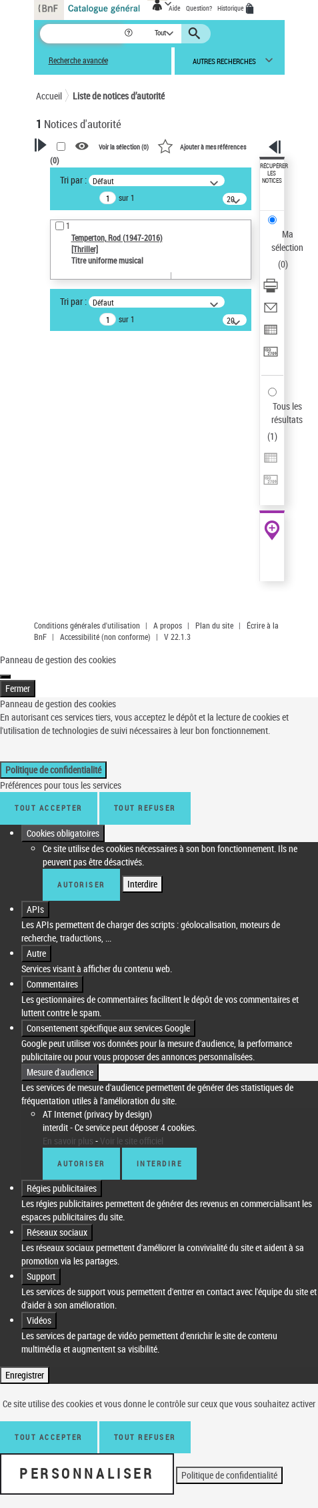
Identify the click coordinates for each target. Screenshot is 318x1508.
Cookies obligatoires (63, 833)
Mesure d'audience (60, 1072)
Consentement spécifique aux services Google (108, 1028)
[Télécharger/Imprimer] (271, 290)
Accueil (49, 95)
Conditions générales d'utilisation (87, 625)
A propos (167, 625)
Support (41, 1276)
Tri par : (73, 179)
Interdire (142, 883)
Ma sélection (287, 241)
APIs (35, 909)
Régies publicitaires (62, 1188)
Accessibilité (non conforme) (105, 636)
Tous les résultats (287, 413)
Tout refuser (145, 808)
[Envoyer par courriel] (271, 312)
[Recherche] (81, 33)
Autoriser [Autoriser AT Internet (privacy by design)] (81, 1163)
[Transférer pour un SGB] (271, 356)
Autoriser (81, 884)
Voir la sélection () (124, 146)
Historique (231, 8)
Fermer (17, 688)
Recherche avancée (78, 60)
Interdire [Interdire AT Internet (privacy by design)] (160, 1163)
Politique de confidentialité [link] (53, 769)
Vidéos (39, 1320)
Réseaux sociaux (57, 1232)
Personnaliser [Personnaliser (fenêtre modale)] (87, 1473)
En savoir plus (68, 1140)
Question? (199, 8)
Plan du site (214, 625)
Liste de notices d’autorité (119, 95)
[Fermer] (5, 677)
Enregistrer (24, 1375)
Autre (36, 953)
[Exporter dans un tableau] (271, 334)
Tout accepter (49, 808)
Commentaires (52, 984)
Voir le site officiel (131, 1140)
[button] (129, 33)
